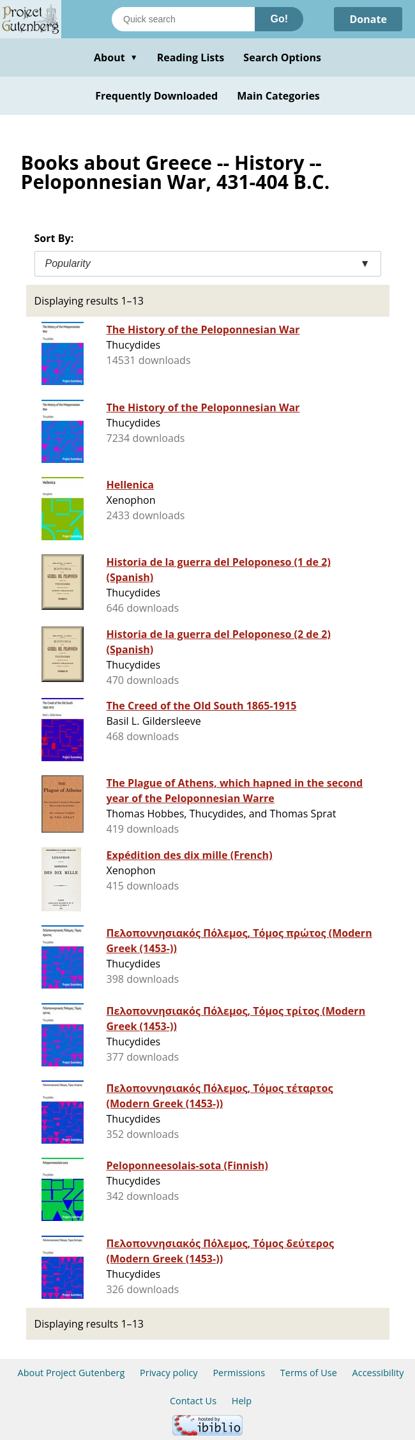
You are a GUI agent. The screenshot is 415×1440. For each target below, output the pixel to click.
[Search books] (183, 19)
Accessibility (378, 1373)
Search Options (282, 57)
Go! (279, 18)
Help (242, 1401)
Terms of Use (308, 1373)
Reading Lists (191, 57)
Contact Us (193, 1401)
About (116, 57)
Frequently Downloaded (156, 96)
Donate (368, 19)
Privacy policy (169, 1373)
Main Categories (278, 96)
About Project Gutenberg (71, 1373)
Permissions (239, 1373)
